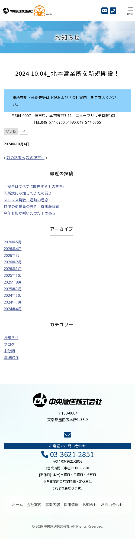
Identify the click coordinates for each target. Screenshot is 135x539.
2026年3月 (13, 255)
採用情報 (71, 506)
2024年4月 (13, 308)
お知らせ (11, 337)
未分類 (9, 350)
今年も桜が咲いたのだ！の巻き (30, 213)
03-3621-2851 (67, 454)
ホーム (17, 506)
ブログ (9, 344)
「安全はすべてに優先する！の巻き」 (35, 186)
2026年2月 (13, 262)
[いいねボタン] (11, 131)
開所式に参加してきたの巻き (28, 193)
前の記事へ (15, 157)
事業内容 (52, 506)
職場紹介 (11, 357)
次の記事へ (35, 157)
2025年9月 (13, 282)
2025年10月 (14, 275)
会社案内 (34, 506)
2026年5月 (13, 242)
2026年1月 (13, 268)
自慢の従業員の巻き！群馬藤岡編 (31, 206)
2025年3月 (13, 288)
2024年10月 (14, 295)
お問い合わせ (112, 506)
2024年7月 (13, 302)
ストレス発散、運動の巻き (26, 200)
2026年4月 (13, 248)
